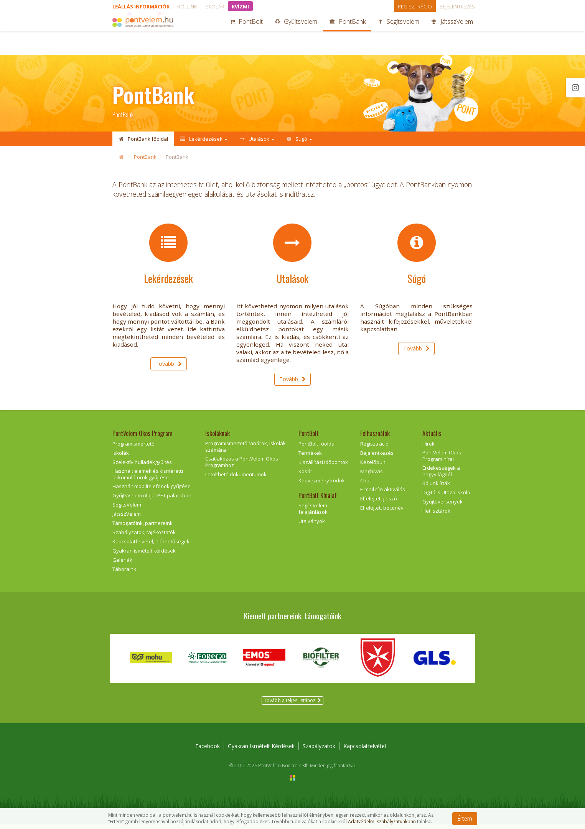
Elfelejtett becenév (382, 513)
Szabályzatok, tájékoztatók (144, 537)
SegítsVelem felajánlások (313, 514)
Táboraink (124, 574)
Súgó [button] (299, 138)
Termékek (310, 458)
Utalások (292, 282)
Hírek (428, 449)
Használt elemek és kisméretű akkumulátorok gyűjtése (147, 479)
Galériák (122, 565)
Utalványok (311, 526)
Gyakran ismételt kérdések (144, 556)
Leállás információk (141, 6)
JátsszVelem (452, 34)
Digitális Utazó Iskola (446, 498)
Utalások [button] (256, 138)
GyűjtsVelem (296, 34)
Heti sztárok (436, 516)
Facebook (207, 751)
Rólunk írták (436, 488)
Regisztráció (415, 6)
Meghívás (371, 476)
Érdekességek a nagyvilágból (441, 476)
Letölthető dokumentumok (236, 479)
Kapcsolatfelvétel (364, 751)
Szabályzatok (319, 751)
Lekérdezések (168, 282)
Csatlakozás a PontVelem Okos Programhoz (241, 467)
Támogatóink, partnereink (142, 528)
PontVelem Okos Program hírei (441, 461)
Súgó (416, 282)
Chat (365, 485)
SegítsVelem (398, 34)
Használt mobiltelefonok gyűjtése (151, 492)
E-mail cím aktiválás (382, 495)
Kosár (305, 476)
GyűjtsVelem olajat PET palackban (151, 501)
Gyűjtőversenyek (442, 506)
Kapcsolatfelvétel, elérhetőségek (151, 546)
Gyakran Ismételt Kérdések (261, 751)
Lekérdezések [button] (203, 138)
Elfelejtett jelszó (378, 504)
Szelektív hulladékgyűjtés (142, 467)
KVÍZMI (240, 6)
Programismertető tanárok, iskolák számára (245, 452)
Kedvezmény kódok (321, 485)
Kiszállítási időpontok (323, 467)
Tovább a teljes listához (292, 705)
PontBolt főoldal (317, 449)
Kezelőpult (372, 467)
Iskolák (214, 6)
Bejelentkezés (457, 6)
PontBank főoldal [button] (143, 138)
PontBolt (245, 34)
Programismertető (133, 449)
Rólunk (187, 6)
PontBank (347, 34)
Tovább (168, 369)
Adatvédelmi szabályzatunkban (382, 822)
